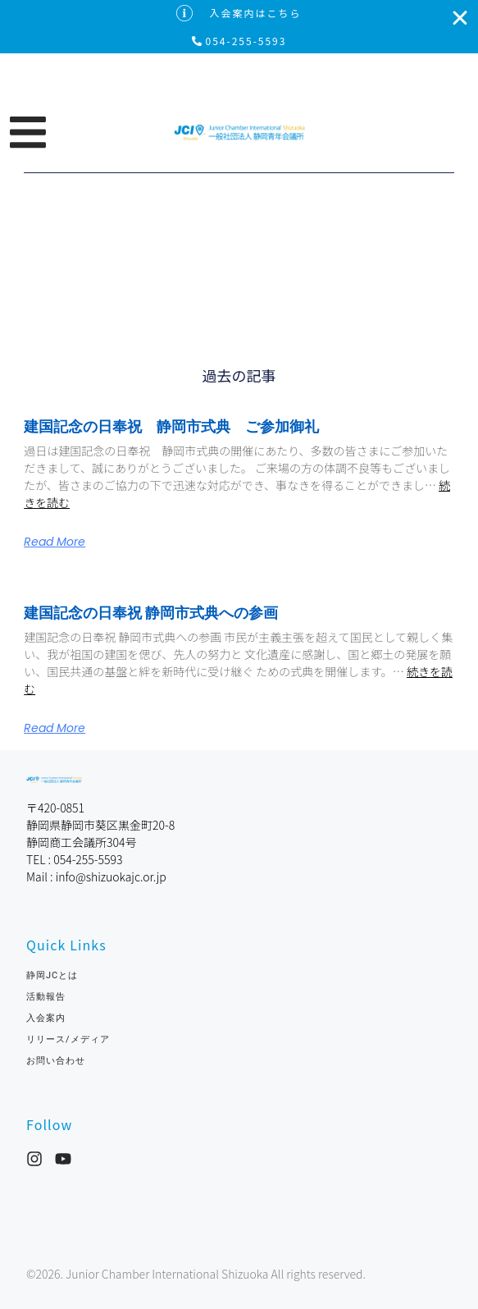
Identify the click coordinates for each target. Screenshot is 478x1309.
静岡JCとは (52, 975)
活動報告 (46, 996)
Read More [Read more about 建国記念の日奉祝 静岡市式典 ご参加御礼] (54, 541)
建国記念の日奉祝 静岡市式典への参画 (151, 612)
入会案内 (46, 1018)
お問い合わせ (60, 1060)
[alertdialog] (239, 26)
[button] (92, 132)
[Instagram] (34, 1159)
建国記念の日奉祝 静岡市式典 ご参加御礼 (171, 426)
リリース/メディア (68, 1039)
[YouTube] (63, 1159)
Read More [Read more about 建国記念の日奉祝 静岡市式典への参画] (54, 728)
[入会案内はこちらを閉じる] (460, 18)
